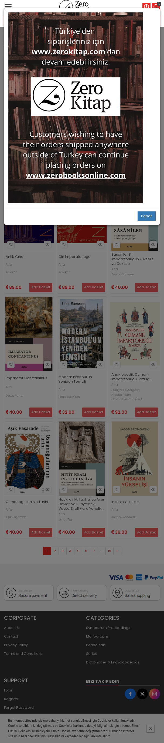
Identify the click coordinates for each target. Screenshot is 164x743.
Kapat (146, 216)
